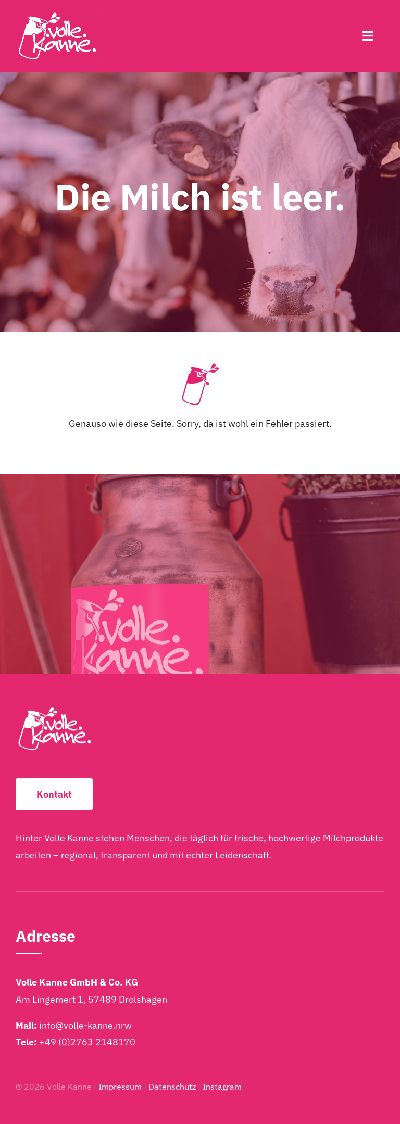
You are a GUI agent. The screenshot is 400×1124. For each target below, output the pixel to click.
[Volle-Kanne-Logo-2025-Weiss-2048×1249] (57, 15)
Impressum (120, 1086)
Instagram (222, 1086)
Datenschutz (172, 1086)
